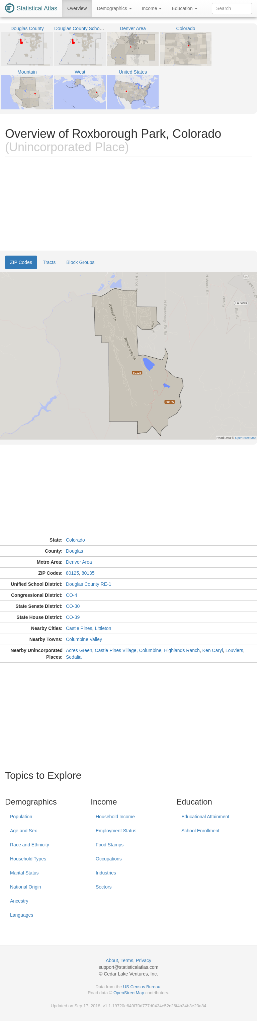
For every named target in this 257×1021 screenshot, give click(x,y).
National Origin (25, 887)
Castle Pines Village (115, 650)
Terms (126, 960)
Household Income (115, 816)
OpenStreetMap (128, 992)
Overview (77, 8)
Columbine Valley (84, 639)
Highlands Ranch (182, 650)
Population (21, 816)
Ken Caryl (212, 650)
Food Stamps (109, 844)
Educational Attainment (205, 816)
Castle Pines (79, 628)
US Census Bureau (141, 986)
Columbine (150, 650)
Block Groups (80, 262)
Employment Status (116, 830)
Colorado (75, 540)
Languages (21, 915)
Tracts (49, 262)
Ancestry (19, 901)
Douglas (74, 551)
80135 (88, 573)
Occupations (109, 858)
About (112, 960)
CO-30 (73, 606)
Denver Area (79, 562)
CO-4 (71, 595)
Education (184, 8)
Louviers (234, 650)
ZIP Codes (21, 262)
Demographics (114, 8)
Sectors (103, 887)
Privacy (143, 960)
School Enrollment (200, 830)
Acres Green (79, 650)
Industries (106, 872)
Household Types (28, 858)
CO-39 (73, 617)
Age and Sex (23, 830)
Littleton (103, 628)
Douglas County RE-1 (88, 584)
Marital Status (24, 872)
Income (152, 8)
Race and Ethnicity (29, 844)
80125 (72, 573)
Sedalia (74, 657)
